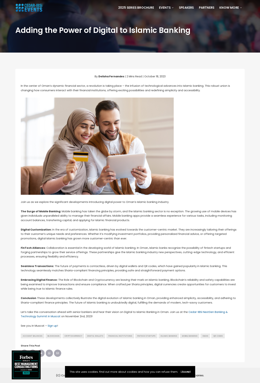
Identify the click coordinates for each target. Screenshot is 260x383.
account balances (32, 336)
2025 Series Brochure (136, 7)
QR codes (218, 336)
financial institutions (120, 336)
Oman (205, 336)
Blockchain (53, 336)
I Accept (186, 371)
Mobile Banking (189, 336)
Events (166, 7)
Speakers (186, 7)
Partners (206, 7)
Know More (230, 7)
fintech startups (146, 336)
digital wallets (95, 336)
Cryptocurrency (73, 336)
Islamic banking (169, 336)
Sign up (52, 326)
